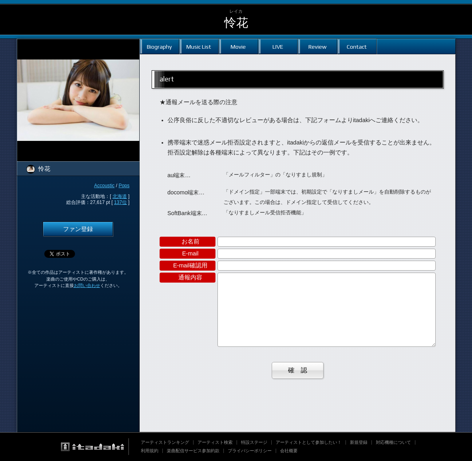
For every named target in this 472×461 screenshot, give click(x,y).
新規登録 (358, 442)
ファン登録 (78, 229)
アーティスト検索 (215, 442)
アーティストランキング (165, 442)
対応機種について (393, 442)
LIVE (278, 46)
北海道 (120, 196)
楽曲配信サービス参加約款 (193, 450)
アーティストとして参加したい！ (309, 442)
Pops (123, 185)
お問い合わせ (87, 285)
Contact (357, 46)
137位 (120, 202)
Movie (238, 46)
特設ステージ (254, 442)
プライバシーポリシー (250, 450)
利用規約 (149, 450)
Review (317, 46)
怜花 (236, 22)
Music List (198, 46)
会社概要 (289, 450)
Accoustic (104, 185)
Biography (159, 46)
